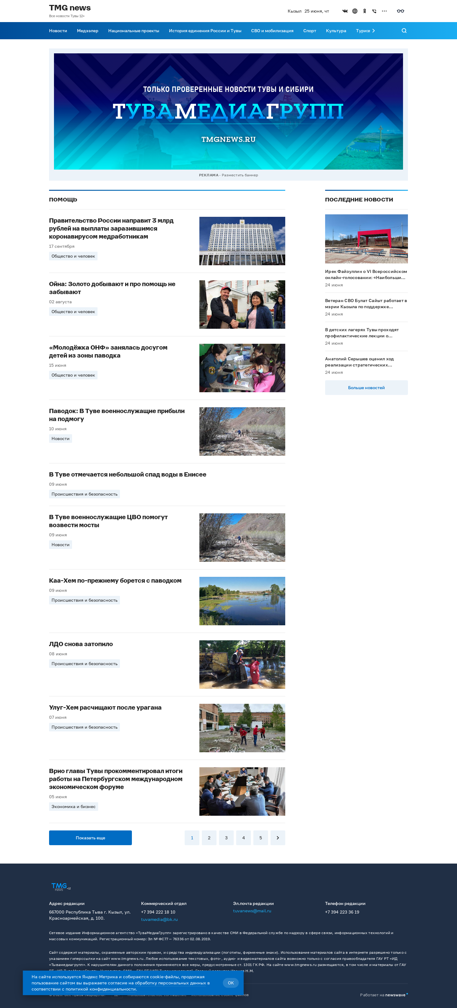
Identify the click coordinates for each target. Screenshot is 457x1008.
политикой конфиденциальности (101, 988)
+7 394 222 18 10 (158, 911)
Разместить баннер (240, 175)
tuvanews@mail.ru (252, 910)
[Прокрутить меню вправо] (373, 30)
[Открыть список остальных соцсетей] (384, 11)
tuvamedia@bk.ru (159, 919)
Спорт (309, 30)
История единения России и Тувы (205, 30)
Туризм (364, 30)
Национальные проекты (133, 30)
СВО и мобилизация (272, 30)
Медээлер (87, 30)
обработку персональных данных (170, 982)
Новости (58, 30)
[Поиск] (404, 30)
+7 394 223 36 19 (342, 911)
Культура (336, 30)
